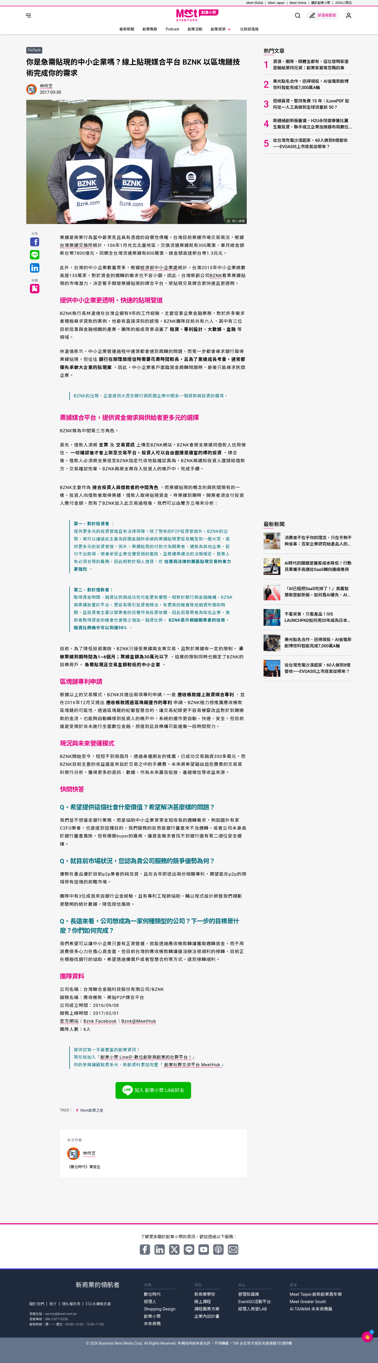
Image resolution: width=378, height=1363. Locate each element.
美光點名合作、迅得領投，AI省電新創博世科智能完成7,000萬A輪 (310, 84)
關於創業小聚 (320, 3)
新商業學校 (204, 1294)
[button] (367, 1336)
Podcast (172, 29)
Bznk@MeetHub (139, 1021)
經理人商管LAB (252, 1309)
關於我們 (36, 1304)
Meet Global (254, 3)
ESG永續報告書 (98, 1304)
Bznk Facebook (100, 1021)
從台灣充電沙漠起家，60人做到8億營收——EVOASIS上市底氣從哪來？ (310, 143)
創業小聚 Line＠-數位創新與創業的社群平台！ (146, 1057)
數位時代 (152, 1294)
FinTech (34, 50)
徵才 (53, 1304)
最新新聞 (126, 29)
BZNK (216, 275)
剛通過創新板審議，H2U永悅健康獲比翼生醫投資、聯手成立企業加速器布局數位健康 (311, 124)
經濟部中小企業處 (159, 267)
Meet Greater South (308, 1301)
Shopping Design (159, 1309)
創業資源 (221, 29)
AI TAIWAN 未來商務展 (311, 1309)
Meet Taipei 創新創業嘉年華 (316, 1294)
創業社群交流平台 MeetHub (192, 1064)
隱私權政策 (71, 1304)
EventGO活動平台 (254, 1301)
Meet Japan (276, 3)
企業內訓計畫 (206, 1316)
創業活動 (195, 29)
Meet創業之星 (89, 1110)
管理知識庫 (248, 1294)
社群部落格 (249, 29)
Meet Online (298, 3)
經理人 (150, 1301)
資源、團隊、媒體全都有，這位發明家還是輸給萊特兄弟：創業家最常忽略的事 (311, 64)
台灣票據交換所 (76, 245)
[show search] (298, 15)
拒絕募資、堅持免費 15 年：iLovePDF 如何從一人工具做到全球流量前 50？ (311, 104)
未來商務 (152, 1323)
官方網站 (69, 1021)
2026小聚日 (343, 3)
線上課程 (202, 1301)
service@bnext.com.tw (61, 1314)
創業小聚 (152, 1316)
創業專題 (150, 29)
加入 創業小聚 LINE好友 (153, 1090)
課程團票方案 (206, 1309)
